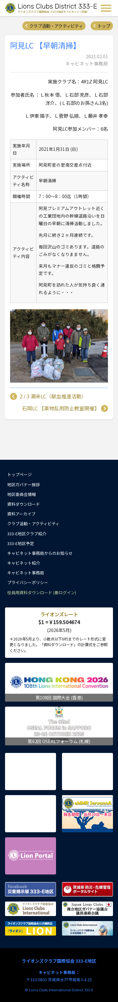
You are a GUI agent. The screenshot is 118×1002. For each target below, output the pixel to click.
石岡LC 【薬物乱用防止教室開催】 (60, 408)
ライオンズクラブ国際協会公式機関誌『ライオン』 (30, 928)
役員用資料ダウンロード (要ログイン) (41, 592)
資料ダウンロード (23, 504)
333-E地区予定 (20, 543)
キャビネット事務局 (25, 573)
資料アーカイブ (21, 514)
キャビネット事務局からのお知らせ (40, 553)
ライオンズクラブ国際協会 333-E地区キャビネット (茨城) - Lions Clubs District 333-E (51, 8)
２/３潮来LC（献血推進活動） (53, 396)
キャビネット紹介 (23, 563)
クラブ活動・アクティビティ (56, 26)
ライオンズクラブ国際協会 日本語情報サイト (87, 928)
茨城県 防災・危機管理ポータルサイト (87, 889)
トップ (104, 26)
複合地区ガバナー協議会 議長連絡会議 (87, 909)
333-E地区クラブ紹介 (26, 534)
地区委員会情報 (21, 494)
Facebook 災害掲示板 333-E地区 (30, 889)
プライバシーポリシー (27, 582)
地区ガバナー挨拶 (23, 484)
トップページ (19, 474)
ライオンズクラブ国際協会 (30, 909)
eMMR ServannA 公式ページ (87, 813)
